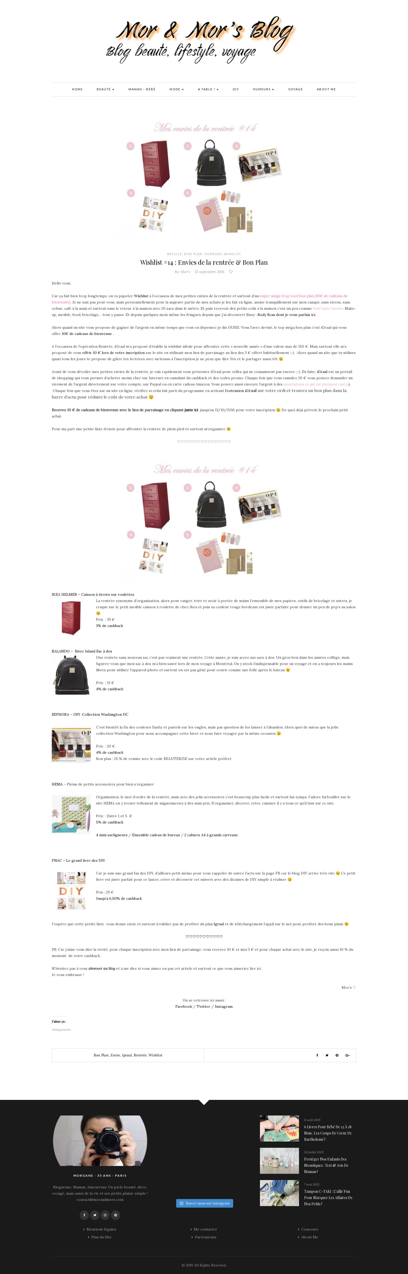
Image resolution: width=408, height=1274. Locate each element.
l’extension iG (237, 390)
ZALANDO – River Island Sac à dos (82, 651)
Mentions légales (101, 1229)
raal (253, 390)
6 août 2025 (312, 1120)
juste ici (191, 410)
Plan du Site (101, 1237)
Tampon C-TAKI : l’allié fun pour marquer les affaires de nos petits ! (328, 1197)
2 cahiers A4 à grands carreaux (211, 835)
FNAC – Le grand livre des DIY (78, 860)
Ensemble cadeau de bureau (156, 835)
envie (115, 1055)
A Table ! (208, 89)
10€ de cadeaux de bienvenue (87, 333)
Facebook (183, 1006)
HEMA (57, 784)
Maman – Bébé (142, 89)
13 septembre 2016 (209, 271)
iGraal (321, 371)
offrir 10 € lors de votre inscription (114, 352)
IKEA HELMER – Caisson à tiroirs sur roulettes (93, 594)
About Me (326, 89)
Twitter (203, 1006)
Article (174, 254)
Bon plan (193, 254)
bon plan (101, 1055)
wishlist (155, 1055)
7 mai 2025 (311, 1184)
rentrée (140, 1055)
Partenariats (205, 1237)
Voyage (295, 89)
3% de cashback (109, 625)
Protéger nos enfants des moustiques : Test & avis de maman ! (326, 1165)
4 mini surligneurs (112, 835)
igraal (127, 1055)
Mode (177, 89)
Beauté (105, 89)
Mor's (185, 271)
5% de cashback (109, 822)
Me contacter (205, 1229)
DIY (236, 89)
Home (77, 89)
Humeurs (263, 89)
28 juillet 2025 (313, 1152)
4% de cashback (109, 689)
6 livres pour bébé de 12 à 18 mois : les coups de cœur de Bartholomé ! (328, 1133)
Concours (309, 1229)
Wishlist (232, 254)
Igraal (219, 924)
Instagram (224, 1006)
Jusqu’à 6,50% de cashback (119, 898)
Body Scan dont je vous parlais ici (286, 314)
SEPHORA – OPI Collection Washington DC (90, 714)
